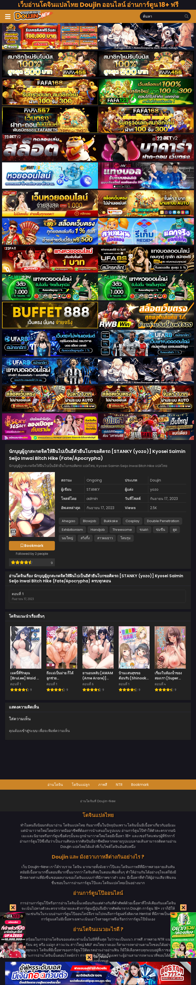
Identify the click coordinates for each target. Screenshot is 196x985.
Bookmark (140, 784)
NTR (119, 784)
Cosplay (132, 521)
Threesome (122, 529)
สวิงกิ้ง (85, 538)
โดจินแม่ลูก (81, 784)
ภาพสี (102, 784)
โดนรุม (125, 538)
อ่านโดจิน (55, 784)
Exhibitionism (72, 529)
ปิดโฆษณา (98, 957)
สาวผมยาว (105, 538)
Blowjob (89, 521)
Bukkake (111, 521)
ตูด (175, 529)
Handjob (98, 529)
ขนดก (144, 529)
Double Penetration (163, 521)
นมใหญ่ (67, 538)
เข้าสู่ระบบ (29, 730)
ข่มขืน (160, 529)
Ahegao (68, 521)
